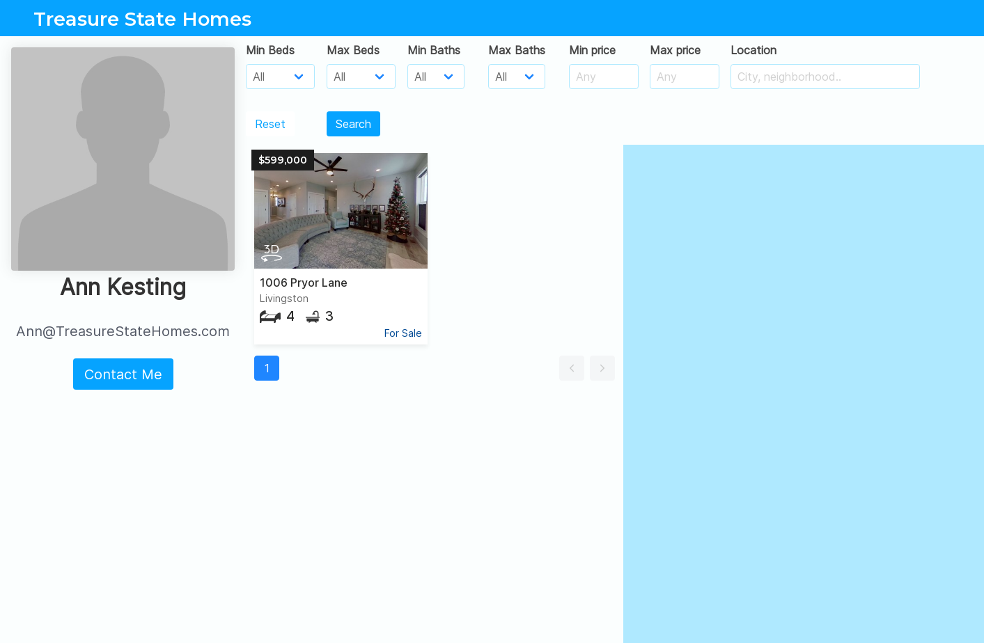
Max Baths (516, 50)
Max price (675, 50)
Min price (592, 50)
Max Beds (353, 50)
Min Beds (270, 50)
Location (753, 50)
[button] (571, 368)
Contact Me (123, 374)
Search (353, 124)
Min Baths (433, 50)
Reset (270, 124)
